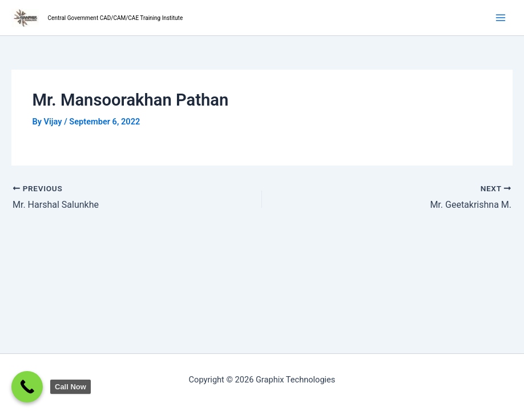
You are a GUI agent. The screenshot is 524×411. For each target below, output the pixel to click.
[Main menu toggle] (501, 18)
